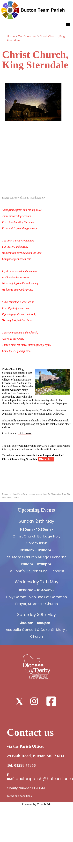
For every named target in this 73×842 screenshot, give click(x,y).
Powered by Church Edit (36, 804)
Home (11, 36)
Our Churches (27, 36)
